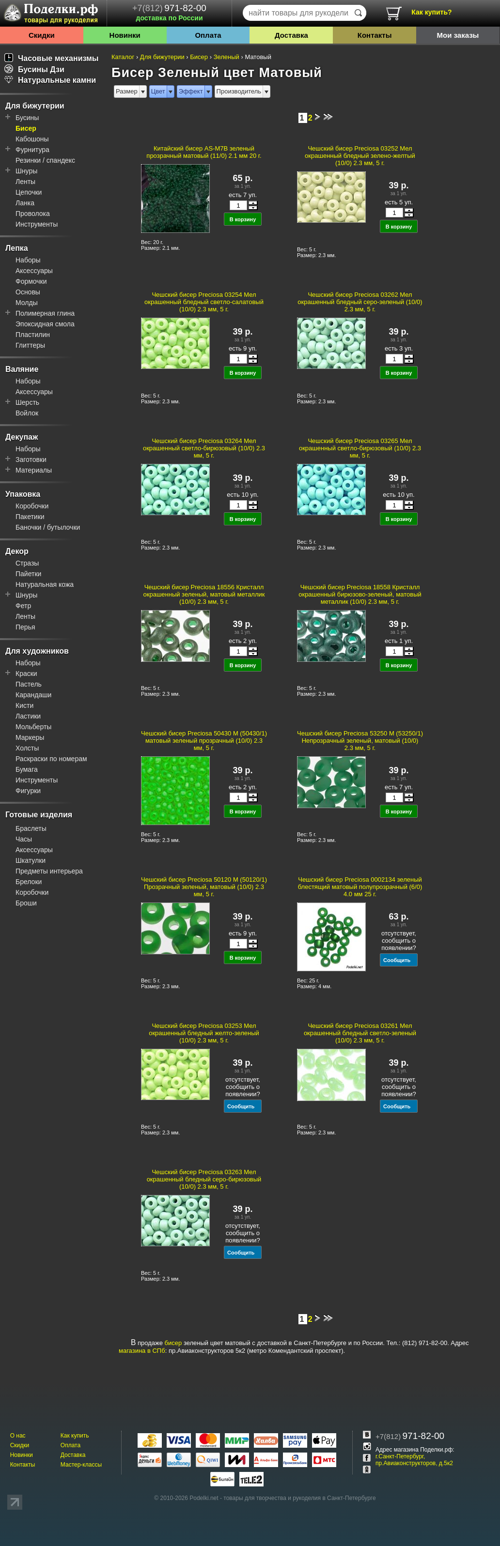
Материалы (34, 470)
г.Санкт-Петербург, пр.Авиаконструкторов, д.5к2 (414, 1460)
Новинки (125, 35)
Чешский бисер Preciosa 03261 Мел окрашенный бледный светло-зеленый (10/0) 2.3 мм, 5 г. (360, 1033)
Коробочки (32, 506)
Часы (24, 839)
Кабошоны (32, 139)
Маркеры (30, 737)
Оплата (208, 35)
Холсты (27, 748)
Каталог (122, 57)
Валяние (21, 369)
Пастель (29, 684)
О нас (18, 1435)
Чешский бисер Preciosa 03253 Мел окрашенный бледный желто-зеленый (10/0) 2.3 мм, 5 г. (204, 1033)
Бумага (27, 769)
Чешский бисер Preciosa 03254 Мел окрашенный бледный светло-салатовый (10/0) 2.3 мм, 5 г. (204, 302)
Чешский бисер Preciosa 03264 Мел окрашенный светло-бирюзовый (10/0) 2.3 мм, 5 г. (204, 448)
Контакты (375, 35)
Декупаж (21, 437)
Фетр (23, 606)
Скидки (42, 35)
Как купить (75, 1435)
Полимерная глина (45, 313)
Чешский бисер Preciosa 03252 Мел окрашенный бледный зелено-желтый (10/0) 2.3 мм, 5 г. (360, 156)
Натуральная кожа (45, 584)
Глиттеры (30, 345)
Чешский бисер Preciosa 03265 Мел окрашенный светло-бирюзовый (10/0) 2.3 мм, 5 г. (360, 448)
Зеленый (226, 57)
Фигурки (28, 791)
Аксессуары (34, 271)
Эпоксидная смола (45, 324)
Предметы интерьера (49, 871)
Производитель (239, 91)
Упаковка (22, 494)
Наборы (28, 260)
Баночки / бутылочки (48, 527)
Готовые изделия (38, 815)
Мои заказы (458, 35)
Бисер (26, 128)
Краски (26, 673)
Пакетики (30, 516)
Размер (127, 91)
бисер (173, 1343)
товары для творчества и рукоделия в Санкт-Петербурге (299, 1498)
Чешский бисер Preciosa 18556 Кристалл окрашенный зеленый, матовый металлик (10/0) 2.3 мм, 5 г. (204, 594)
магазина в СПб (142, 1350)
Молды (27, 302)
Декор (17, 551)
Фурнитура (32, 149)
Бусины (27, 118)
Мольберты (33, 727)
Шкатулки (31, 860)
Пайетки (28, 574)
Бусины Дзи (34, 69)
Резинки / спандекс (45, 160)
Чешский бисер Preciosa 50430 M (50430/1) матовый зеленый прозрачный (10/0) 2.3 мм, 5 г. (204, 740)
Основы (28, 292)
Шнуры (26, 171)
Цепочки (29, 192)
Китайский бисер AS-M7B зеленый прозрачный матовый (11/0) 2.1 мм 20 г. (203, 152)
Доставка (291, 35)
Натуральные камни (50, 80)
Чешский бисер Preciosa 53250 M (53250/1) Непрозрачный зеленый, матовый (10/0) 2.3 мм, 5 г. (360, 740)
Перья (25, 627)
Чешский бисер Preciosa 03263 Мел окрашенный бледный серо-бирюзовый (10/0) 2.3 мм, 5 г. (204, 1179)
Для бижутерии (34, 106)
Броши (26, 903)
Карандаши (33, 695)
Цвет (158, 91)
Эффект (191, 91)
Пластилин (33, 334)
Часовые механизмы (51, 58)
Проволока (33, 213)
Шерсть (27, 402)
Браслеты (31, 828)
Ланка (25, 203)
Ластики (28, 716)
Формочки (31, 281)
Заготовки (31, 459)
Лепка (16, 248)
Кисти (24, 705)
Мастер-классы (81, 1464)
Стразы (27, 563)
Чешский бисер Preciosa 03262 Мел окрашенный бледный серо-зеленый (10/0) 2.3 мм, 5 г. (359, 302)
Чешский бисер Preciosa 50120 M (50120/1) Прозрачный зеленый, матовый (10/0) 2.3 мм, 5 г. (204, 887)
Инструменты (37, 224)
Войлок (27, 413)
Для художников (37, 651)
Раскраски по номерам (51, 759)
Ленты (25, 181)
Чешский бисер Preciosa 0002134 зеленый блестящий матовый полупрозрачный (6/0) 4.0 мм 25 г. (360, 887)
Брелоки (29, 882)
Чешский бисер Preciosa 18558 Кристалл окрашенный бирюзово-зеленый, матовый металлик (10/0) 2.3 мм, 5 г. (360, 594)
